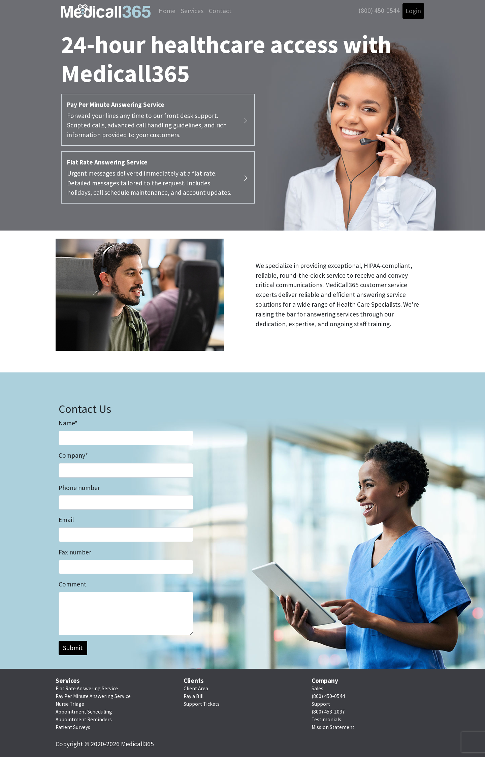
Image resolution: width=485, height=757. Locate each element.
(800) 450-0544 (379, 10)
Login (413, 11)
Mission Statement (333, 727)
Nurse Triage (70, 704)
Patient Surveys (73, 727)
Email (66, 520)
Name (68, 423)
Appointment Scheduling (84, 711)
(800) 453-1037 (328, 711)
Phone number (79, 488)
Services (192, 11)
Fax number (75, 552)
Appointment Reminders (84, 719)
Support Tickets (202, 704)
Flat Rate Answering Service (87, 688)
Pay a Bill (193, 696)
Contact (220, 11)
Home (167, 11)
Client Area (196, 688)
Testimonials (326, 719)
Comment (73, 584)
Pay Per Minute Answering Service (93, 696)
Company (73, 455)
